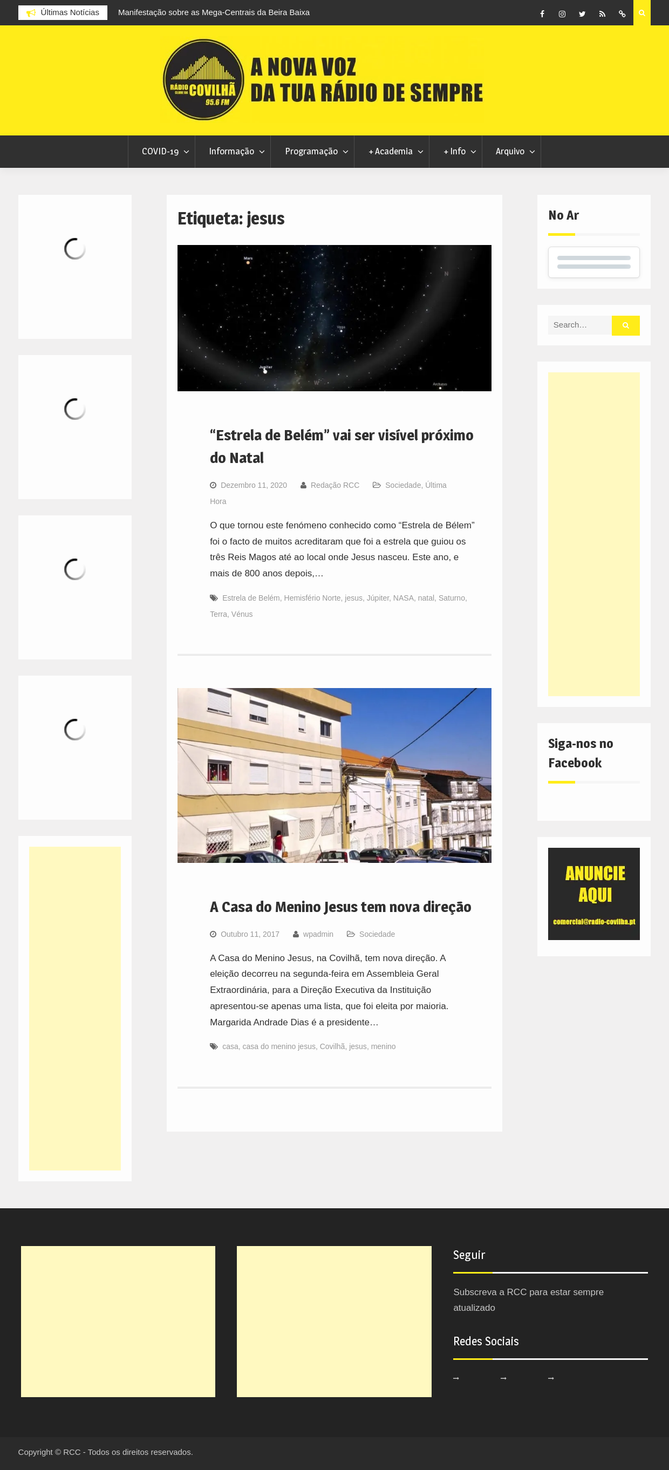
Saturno (452, 598)
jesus (354, 598)
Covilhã (332, 1046)
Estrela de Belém (251, 598)
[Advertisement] (594, 534)
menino (383, 1046)
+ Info (454, 151)
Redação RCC (335, 485)
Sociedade (403, 485)
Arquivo (510, 151)
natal (426, 598)
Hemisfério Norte (312, 598)
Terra (218, 614)
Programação (311, 151)
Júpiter (378, 598)
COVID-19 (160, 151)
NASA (403, 598)
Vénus (242, 614)
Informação (231, 151)
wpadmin (318, 934)
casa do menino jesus (279, 1046)
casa (230, 1046)
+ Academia (390, 151)
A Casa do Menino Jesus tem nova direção (341, 906)
